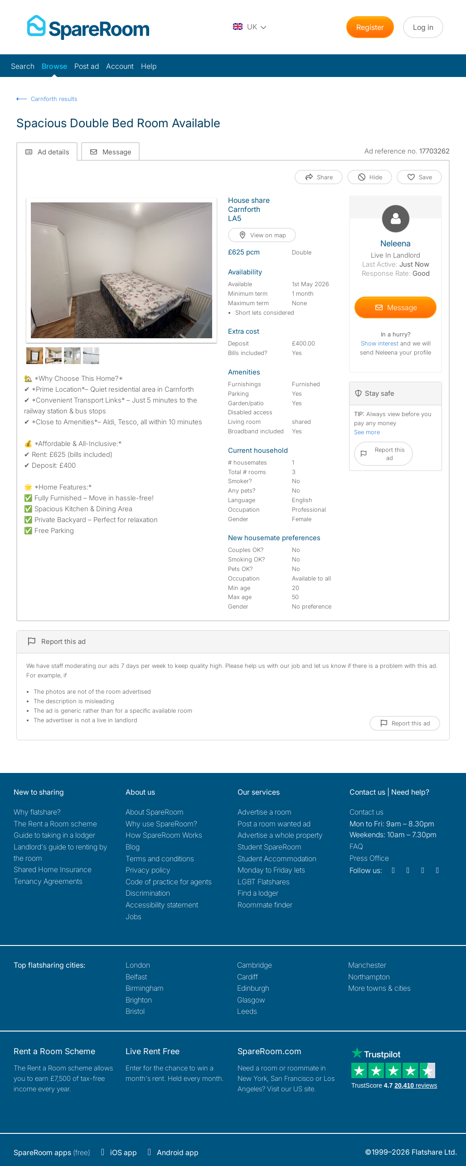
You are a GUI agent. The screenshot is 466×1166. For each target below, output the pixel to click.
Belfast (136, 976)
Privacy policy (148, 869)
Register (370, 27)
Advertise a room (264, 811)
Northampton (369, 976)
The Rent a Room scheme (55, 823)
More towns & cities (379, 988)
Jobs (133, 916)
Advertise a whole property (280, 835)
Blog (133, 846)
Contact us (366, 811)
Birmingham (145, 988)
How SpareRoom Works (164, 835)
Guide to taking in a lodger (54, 835)
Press (369, 858)
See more (367, 432)
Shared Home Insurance (53, 869)
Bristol (135, 1011)
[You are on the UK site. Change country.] (250, 27)
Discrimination (148, 892)
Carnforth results (54, 98)
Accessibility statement (162, 904)
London (138, 964)
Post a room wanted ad (274, 823)
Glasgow (251, 999)
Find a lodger (258, 892)
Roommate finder (265, 904)
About (155, 811)
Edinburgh (253, 988)
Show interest (380, 343)
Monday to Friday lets (271, 869)
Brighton (139, 999)
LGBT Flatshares (264, 881)
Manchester (367, 964)
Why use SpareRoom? (161, 823)
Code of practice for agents (169, 881)
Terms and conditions (160, 858)
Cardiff (247, 976)
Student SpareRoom (269, 846)
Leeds (247, 1011)
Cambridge (254, 964)
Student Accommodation (277, 858)
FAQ (356, 846)
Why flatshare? (37, 811)
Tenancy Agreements (48, 881)
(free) (52, 1152)
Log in (423, 27)
